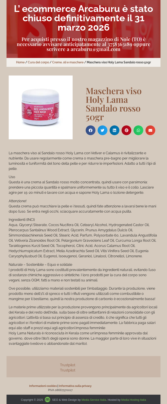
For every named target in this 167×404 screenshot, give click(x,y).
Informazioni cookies (43, 386)
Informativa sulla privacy (75, 386)
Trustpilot (67, 365)
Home (20, 62)
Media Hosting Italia (133, 399)
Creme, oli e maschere (68, 62)
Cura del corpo (38, 62)
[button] (90, 130)
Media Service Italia (94, 399)
